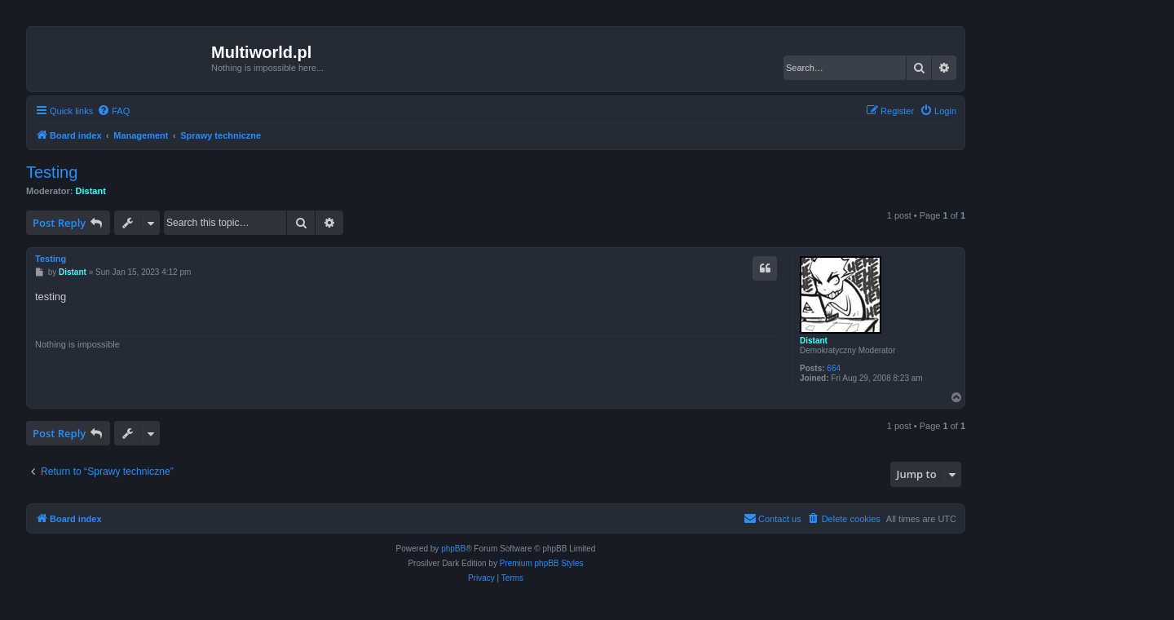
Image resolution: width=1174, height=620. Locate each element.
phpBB (453, 548)
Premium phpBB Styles (542, 563)
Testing (51, 172)
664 (834, 368)
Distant (91, 191)
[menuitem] (113, 111)
